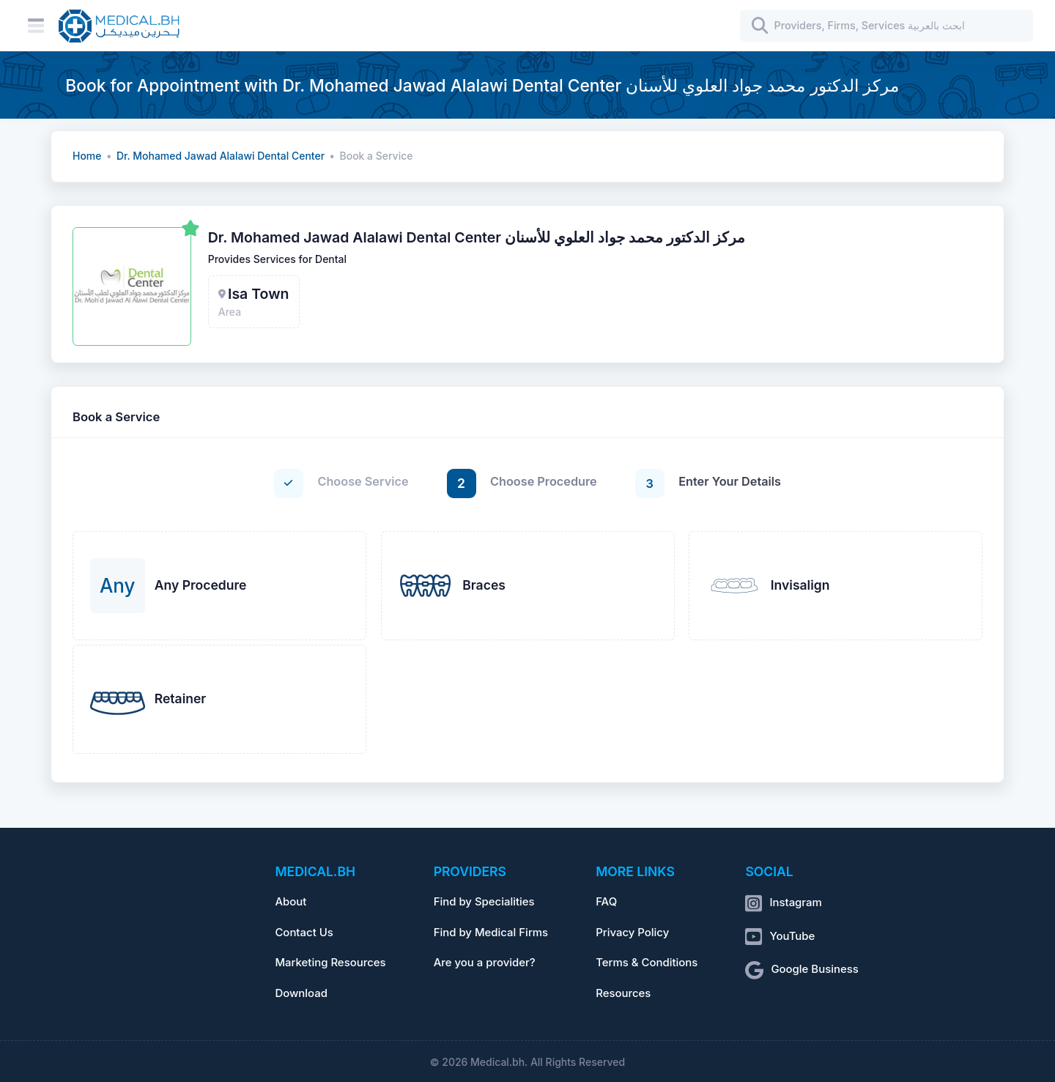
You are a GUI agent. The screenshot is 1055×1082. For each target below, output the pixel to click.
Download (301, 993)
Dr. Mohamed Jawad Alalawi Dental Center (220, 156)
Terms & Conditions (646, 962)
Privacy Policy (632, 932)
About (290, 901)
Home (87, 156)
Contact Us (304, 932)
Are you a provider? (485, 962)
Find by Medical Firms (491, 932)
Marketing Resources (330, 962)
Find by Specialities (484, 901)
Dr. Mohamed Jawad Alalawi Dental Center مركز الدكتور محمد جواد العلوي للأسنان (476, 237)
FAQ (606, 901)
